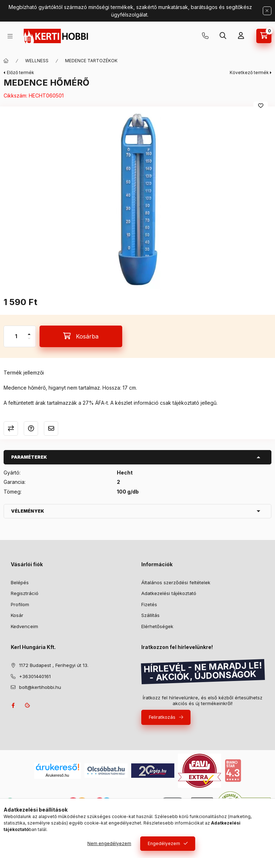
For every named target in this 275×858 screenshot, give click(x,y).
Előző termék (20, 72)
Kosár (17, 615)
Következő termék (249, 72)
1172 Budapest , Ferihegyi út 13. (53, 665)
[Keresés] (223, 36)
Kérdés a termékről (31, 428)
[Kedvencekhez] (260, 105)
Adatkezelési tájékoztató (168, 593)
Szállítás (150, 615)
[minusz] (29, 341)
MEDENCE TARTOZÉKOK (91, 60)
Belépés (20, 582)
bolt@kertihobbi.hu (40, 687)
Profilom (20, 604)
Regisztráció (24, 593)
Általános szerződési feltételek (175, 582)
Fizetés (149, 604)
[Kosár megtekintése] (263, 36)
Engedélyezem (164, 843)
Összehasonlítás (11, 428)
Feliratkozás (162, 717)
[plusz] (29, 331)
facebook (13, 705)
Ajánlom (51, 428)
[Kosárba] (81, 336)
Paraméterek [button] (29, 457)
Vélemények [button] (27, 511)
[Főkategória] (6, 61)
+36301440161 (205, 36)
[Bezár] (267, 10)
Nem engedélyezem (109, 843)
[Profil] (241, 36)
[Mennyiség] (16, 336)
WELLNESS (37, 60)
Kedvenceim (24, 626)
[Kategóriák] (10, 36)
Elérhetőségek (157, 626)
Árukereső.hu (57, 775)
